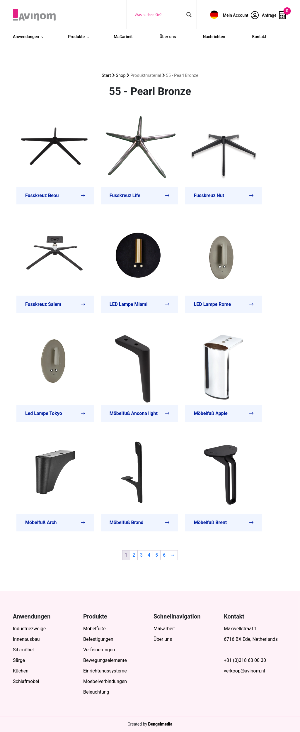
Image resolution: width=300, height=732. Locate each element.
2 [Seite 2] (133, 555)
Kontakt (259, 36)
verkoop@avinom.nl (244, 671)
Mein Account (241, 15)
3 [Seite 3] (141, 555)
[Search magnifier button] (189, 15)
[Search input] (159, 15)
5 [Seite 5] (156, 555)
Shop (121, 75)
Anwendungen (26, 36)
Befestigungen (98, 639)
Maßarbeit (123, 36)
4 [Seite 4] (149, 555)
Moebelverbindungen (105, 681)
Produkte (76, 36)
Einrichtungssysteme (105, 671)
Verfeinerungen (99, 650)
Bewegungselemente (105, 660)
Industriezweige (29, 628)
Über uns (168, 36)
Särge (19, 660)
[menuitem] (214, 14)
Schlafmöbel (26, 681)
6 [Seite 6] (164, 555)
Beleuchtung (96, 692)
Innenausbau (26, 639)
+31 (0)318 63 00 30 (245, 660)
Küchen (20, 671)
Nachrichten (214, 36)
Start (106, 75)
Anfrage (274, 15)
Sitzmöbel (23, 650)
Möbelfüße (94, 628)
